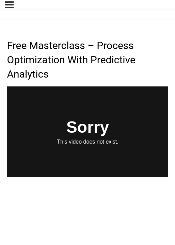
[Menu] (9, 5)
